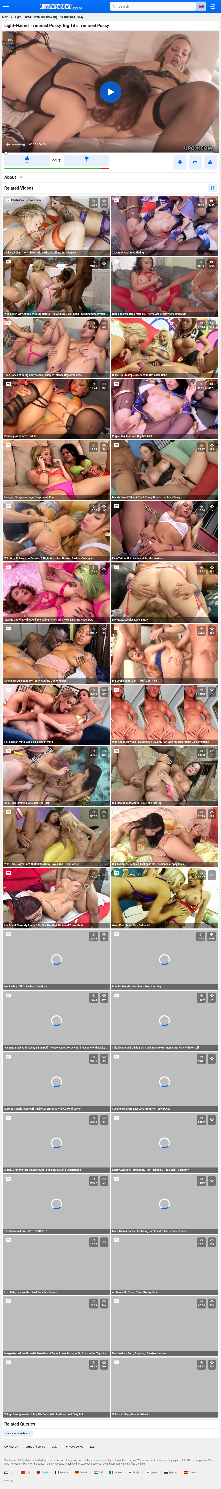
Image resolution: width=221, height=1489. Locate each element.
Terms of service (34, 1446)
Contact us (11, 1446)
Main (5, 17)
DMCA (56, 1446)
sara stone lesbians (18, 1433)
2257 (93, 1446)
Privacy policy (74, 1446)
